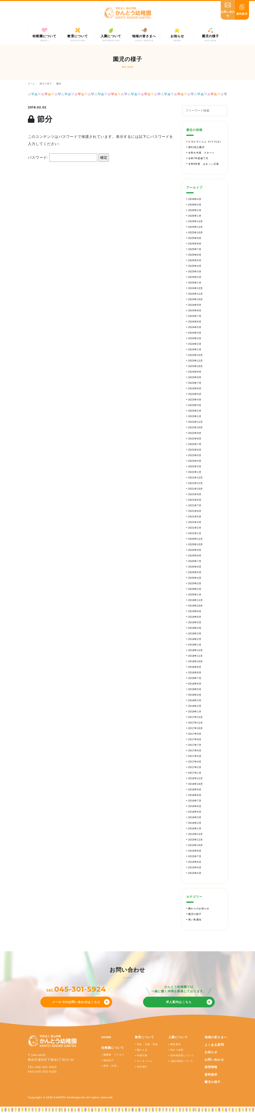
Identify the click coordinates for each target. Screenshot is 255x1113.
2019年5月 (194, 622)
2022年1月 (194, 472)
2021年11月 (195, 483)
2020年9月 (194, 550)
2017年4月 (194, 761)
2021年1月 (194, 533)
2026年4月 (194, 199)
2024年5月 (194, 327)
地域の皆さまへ (216, 1037)
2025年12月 (195, 221)
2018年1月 (194, 711)
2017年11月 (195, 722)
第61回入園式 (196, 147)
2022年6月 (194, 449)
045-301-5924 (80, 989)
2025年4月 (194, 266)
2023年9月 (194, 371)
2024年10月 (195, 299)
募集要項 (175, 1044)
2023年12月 (195, 355)
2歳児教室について (181, 1061)
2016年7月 (194, 800)
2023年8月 (194, 377)
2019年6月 (194, 616)
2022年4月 (194, 461)
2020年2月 (194, 589)
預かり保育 (176, 1050)
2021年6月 (194, 511)
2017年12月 (195, 717)
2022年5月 (194, 455)
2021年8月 (194, 500)
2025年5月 (194, 260)
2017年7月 (194, 745)
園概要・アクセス (114, 1054)
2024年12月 (195, 288)
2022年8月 (194, 438)
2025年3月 (194, 271)
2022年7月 (194, 444)
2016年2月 (194, 823)
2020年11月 (195, 539)
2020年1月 (194, 594)
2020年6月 (194, 566)
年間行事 (142, 1055)
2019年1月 (194, 644)
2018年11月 (195, 655)
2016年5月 (194, 811)
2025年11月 (195, 227)
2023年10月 (195, 366)
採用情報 (211, 1067)
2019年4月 (194, 628)
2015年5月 (194, 867)
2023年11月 (195, 360)
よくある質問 (214, 1044)
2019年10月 (195, 605)
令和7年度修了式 (198, 158)
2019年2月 (194, 639)
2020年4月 (194, 577)
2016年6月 (194, 806)
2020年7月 (194, 561)
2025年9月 (194, 238)
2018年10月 (195, 661)
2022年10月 (195, 427)
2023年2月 (194, 410)
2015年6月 (194, 862)
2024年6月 (194, 321)
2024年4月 (194, 332)
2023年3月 (194, 405)
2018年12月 (195, 650)
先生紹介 (142, 1066)
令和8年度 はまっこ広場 (203, 164)
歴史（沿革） (111, 1065)
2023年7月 (194, 383)
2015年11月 (195, 839)
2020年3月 (194, 583)
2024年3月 (194, 338)
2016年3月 (194, 817)
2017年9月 (194, 733)
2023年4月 (194, 399)
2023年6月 (194, 388)
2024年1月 (194, 349)
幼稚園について (112, 1047)
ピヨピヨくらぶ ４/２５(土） (205, 141)
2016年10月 (195, 784)
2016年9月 (194, 789)
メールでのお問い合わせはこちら (76, 1002)
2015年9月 (194, 850)
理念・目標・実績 (147, 1044)
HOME (106, 1037)
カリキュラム (145, 1061)
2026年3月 (194, 204)
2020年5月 (194, 572)
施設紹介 (108, 1060)
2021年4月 (194, 522)
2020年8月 (194, 555)
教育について (144, 1037)
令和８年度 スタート (201, 152)
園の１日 (142, 1050)
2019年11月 (195, 600)
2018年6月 (194, 683)
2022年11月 (195, 422)
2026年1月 (194, 215)
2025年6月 (194, 254)
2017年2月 (194, 767)
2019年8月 (194, 611)
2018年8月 (194, 672)
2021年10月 (195, 488)
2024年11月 (195, 293)
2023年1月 (194, 416)
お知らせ (211, 1052)
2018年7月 (194, 678)
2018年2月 (194, 706)
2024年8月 (194, 310)
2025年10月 (195, 232)
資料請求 (211, 1074)
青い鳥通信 (194, 919)
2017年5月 (194, 756)
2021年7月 (194, 505)
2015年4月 (194, 873)
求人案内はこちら (179, 1002)
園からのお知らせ (198, 908)
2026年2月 (194, 210)
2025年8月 (194, 243)
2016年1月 (194, 828)
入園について (178, 1037)
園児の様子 (194, 914)
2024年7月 (194, 316)
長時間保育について (182, 1055)
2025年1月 (194, 282)
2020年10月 (195, 544)
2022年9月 (194, 433)
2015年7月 (194, 856)
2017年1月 (194, 772)
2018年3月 (194, 700)
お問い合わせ (214, 1059)
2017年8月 (194, 739)
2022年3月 (194, 466)
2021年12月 (195, 477)
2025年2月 (194, 277)
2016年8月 (194, 795)
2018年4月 (194, 694)
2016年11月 (195, 778)
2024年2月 (194, 344)
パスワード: (62, 157)
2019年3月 (194, 633)
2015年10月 (195, 845)
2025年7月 (194, 249)
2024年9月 (194, 305)
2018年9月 (194, 667)
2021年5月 (194, 516)
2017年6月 (194, 750)
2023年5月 (194, 394)
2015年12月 (195, 834)
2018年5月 (194, 689)
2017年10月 (195, 728)
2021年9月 (194, 494)
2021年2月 (194, 527)
